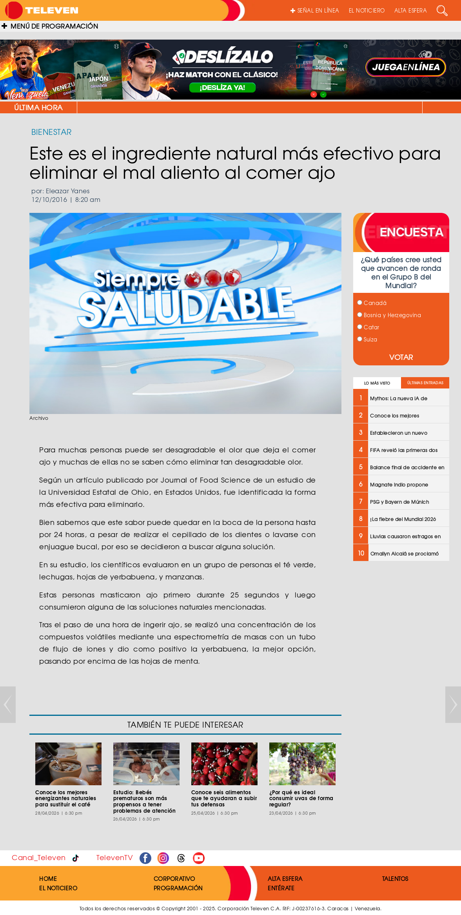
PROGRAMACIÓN (178, 888)
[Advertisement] (400, 692)
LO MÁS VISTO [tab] (377, 383)
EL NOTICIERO (367, 10)
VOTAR (401, 357)
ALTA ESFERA (410, 10)
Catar (368, 327)
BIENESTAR (51, 131)
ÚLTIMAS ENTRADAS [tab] (425, 382)
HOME (48, 878)
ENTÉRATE (281, 888)
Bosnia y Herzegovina (389, 315)
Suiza (367, 339)
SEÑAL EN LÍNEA (314, 10)
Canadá (372, 303)
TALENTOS (395, 878)
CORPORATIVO (174, 878)
